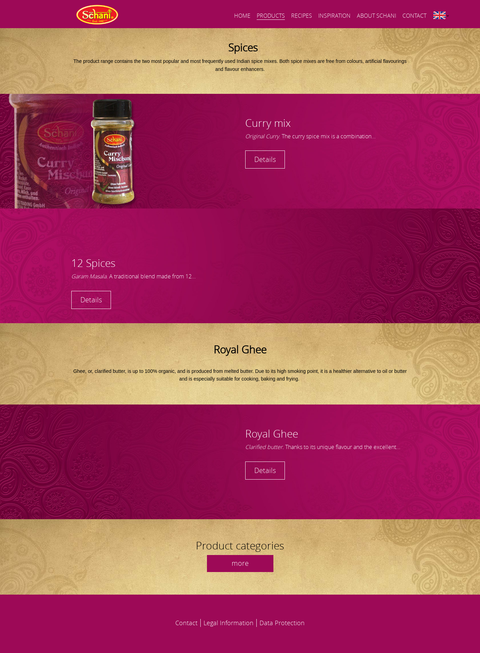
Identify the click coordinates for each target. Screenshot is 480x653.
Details (265, 159)
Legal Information (228, 623)
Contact (186, 623)
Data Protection (282, 623)
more (240, 563)
